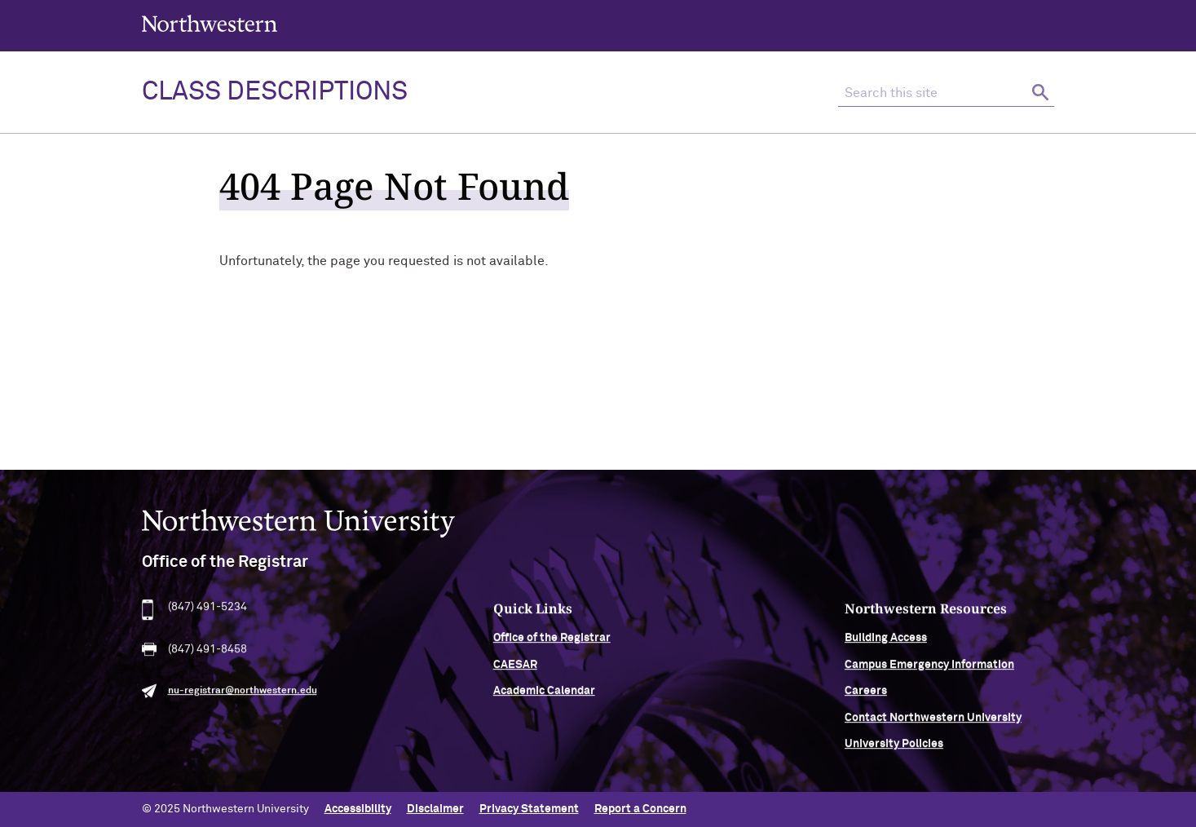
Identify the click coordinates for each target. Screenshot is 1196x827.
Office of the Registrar (552, 643)
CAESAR (515, 669)
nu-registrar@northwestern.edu (242, 696)
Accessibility (357, 809)
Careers (866, 696)
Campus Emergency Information (929, 669)
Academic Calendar (544, 696)
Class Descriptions (275, 92)
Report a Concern (640, 809)
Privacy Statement (529, 809)
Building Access (886, 643)
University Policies (894, 748)
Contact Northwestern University (933, 722)
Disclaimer (435, 809)
